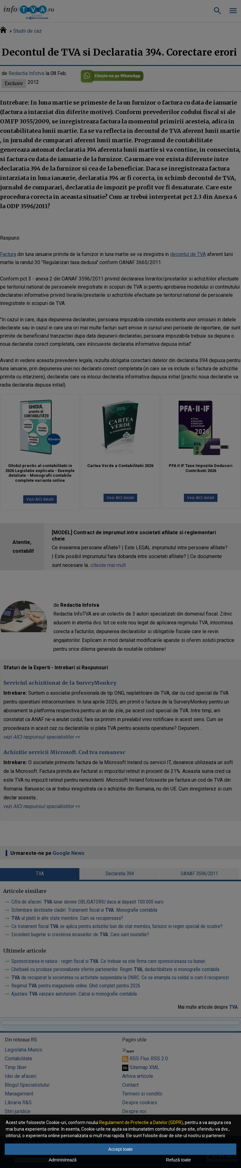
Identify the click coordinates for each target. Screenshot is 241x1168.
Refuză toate (178, 1159)
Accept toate (120, 1149)
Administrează (63, 1159)
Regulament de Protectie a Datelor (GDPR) (141, 1122)
